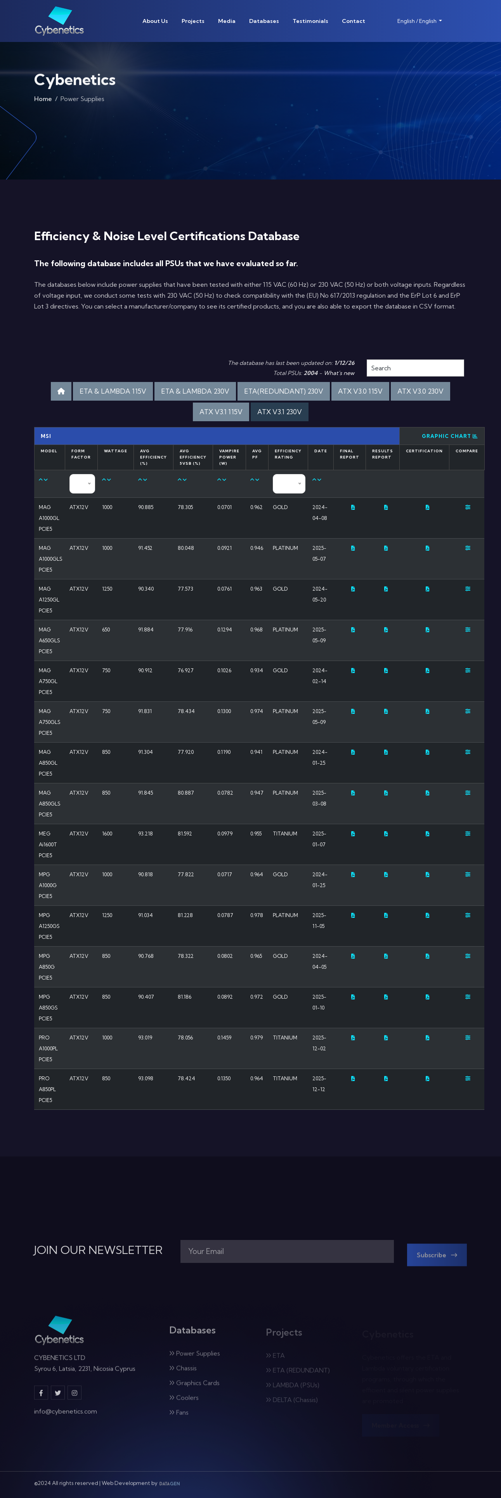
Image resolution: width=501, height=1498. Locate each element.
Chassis (183, 1372)
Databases (264, 20)
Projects (193, 20)
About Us (155, 20)
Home (43, 101)
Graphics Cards (194, 1387)
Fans (179, 1417)
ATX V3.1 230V (279, 412)
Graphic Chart (450, 436)
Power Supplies (194, 1358)
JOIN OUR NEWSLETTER (98, 1250)
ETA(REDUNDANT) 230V (283, 391)
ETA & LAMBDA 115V (113, 391)
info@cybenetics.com (65, 1416)
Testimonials (310, 20)
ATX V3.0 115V (360, 391)
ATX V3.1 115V (221, 412)
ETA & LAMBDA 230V (195, 391)
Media (227, 20)
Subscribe (437, 1259)
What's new (339, 373)
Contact (353, 20)
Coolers (184, 1402)
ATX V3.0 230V (420, 391)
